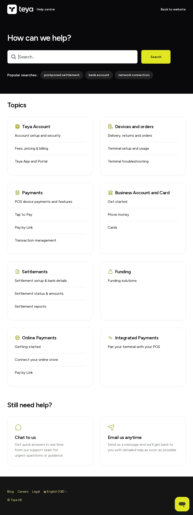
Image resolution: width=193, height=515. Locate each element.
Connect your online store (36, 359)
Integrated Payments (133, 337)
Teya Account (32, 126)
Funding (119, 271)
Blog (10, 491)
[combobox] (72, 57)
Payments (28, 192)
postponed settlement (62, 75)
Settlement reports (30, 306)
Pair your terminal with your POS (134, 347)
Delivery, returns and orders (130, 135)
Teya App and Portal (31, 161)
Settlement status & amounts (39, 293)
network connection (133, 75)
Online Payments (35, 337)
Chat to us (25, 437)
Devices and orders (131, 126)
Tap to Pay (23, 214)
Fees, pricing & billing (31, 148)
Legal (36, 491)
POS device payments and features (43, 201)
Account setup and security (38, 135)
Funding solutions (122, 280)
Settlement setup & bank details (41, 280)
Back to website (173, 9)
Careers (23, 491)
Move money (118, 214)
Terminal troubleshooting (128, 161)
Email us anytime (125, 437)
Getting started (28, 347)
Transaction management (35, 240)
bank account (99, 75)
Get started (117, 201)
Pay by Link (24, 227)
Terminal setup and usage (128, 148)
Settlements (31, 271)
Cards (112, 227)
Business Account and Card (139, 192)
